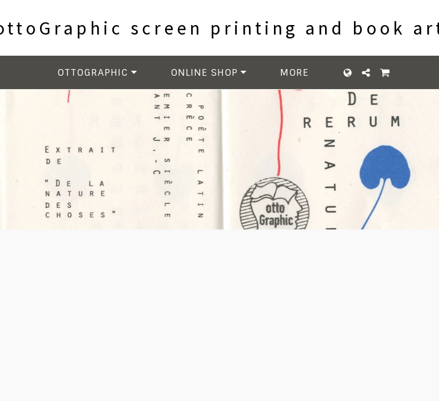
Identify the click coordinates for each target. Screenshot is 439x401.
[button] (99, 72)
